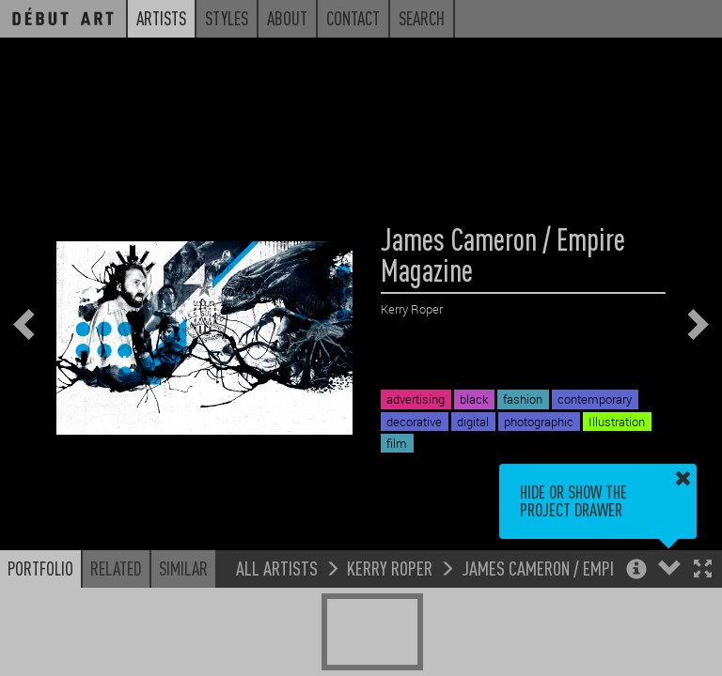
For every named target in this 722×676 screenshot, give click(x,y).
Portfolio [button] (40, 568)
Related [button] (116, 568)
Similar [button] (183, 568)
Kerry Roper (389, 567)
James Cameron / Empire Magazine (580, 567)
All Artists (277, 567)
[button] (703, 570)
